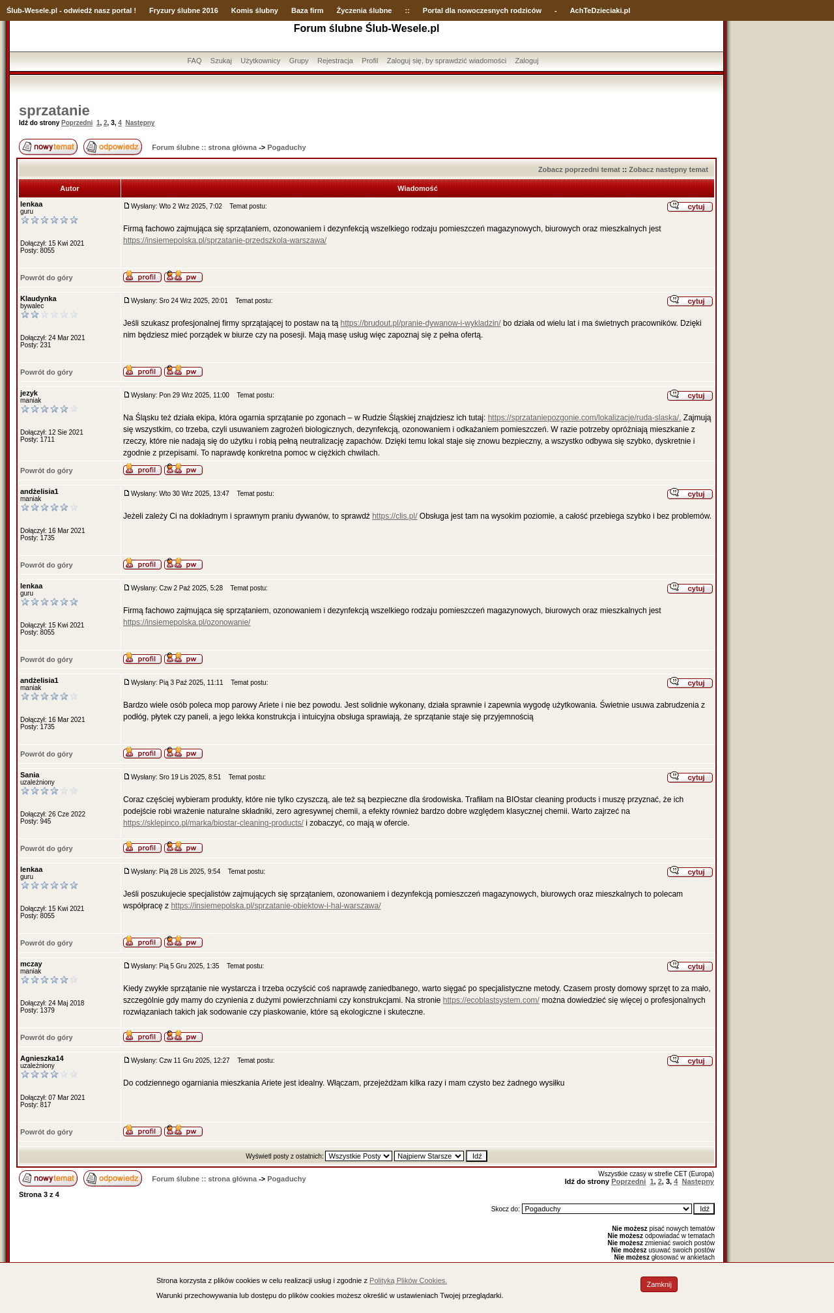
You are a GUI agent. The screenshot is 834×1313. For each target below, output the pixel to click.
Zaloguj (527, 61)
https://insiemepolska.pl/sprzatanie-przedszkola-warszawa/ (224, 240)
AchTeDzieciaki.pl (600, 10)
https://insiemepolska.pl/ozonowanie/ (186, 622)
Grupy (299, 61)
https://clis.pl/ (394, 516)
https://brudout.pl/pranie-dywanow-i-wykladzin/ (421, 323)
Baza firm (307, 10)
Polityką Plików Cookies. (408, 1280)
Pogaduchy (286, 147)
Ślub (14, 10)
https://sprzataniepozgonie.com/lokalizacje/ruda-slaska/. (585, 417)
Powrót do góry (46, 277)
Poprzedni (77, 122)
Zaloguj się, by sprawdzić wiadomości (446, 61)
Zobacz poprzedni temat (579, 169)
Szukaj (221, 61)
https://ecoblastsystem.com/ (491, 1000)
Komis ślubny (254, 10)
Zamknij (659, 1284)
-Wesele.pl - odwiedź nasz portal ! (79, 10)
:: (407, 10)
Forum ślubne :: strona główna (204, 147)
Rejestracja (335, 61)
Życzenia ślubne (364, 10)
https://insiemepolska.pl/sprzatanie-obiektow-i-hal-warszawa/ (276, 905)
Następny (139, 122)
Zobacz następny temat (668, 169)
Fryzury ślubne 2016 (183, 10)
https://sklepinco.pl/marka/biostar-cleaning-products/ (213, 823)
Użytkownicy (260, 61)
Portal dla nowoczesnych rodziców (482, 10)
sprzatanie (54, 110)
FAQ (194, 61)
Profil (370, 61)
